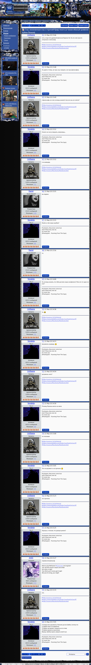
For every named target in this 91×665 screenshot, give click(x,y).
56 (43, 496)
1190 (34, 213)
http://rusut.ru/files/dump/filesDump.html (56, 48)
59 (43, 590)
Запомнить (9, 11)
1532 (34, 583)
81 (42, 25)
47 (43, 220)
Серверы (6, 46)
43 (43, 97)
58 (43, 558)
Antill (31, 558)
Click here (60, 566)
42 (43, 67)
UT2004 (6, 48)
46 (43, 191)
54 (43, 434)
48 (43, 250)
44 (43, 129)
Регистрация (10, 13)
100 (35, 90)
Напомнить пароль (18, 13)
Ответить (64, 25)
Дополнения (7, 28)
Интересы (45, 21)
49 (43, 279)
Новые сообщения (10, 36)
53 (43, 403)
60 (43, 622)
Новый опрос (83, 25)
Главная (25, 21)
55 (43, 466)
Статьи (5, 31)
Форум (5, 33)
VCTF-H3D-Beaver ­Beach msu (11, 104)
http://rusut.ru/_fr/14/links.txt (52, 44)
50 (43, 309)
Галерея (6, 43)
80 (39, 25)
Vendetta (31, 67)
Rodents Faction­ (10, 88)
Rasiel (31, 191)
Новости (6, 25)
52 (43, 372)
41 (43, 35)
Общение (38, 21)
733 (35, 60)
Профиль (45, 63)
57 (43, 528)
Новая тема (73, 25)
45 (43, 159)
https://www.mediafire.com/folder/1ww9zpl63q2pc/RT (60, 46)
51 (43, 341)
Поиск (6, 40)
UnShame (31, 35)
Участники (7, 38)
